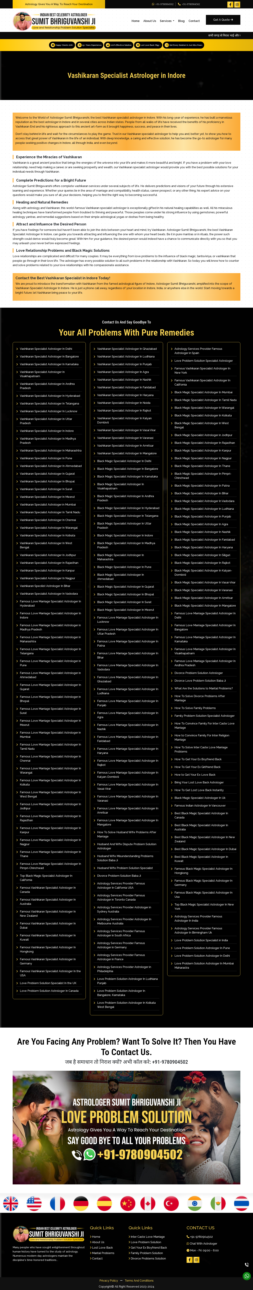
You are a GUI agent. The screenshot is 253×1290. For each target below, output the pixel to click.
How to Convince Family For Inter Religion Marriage (200, 737)
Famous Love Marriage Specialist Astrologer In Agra (126, 715)
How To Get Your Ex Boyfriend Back (196, 759)
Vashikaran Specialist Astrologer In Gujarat (45, 473)
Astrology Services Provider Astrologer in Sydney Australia (122, 909)
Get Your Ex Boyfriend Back (148, 1247)
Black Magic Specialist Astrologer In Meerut (124, 609)
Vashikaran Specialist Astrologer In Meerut (45, 496)
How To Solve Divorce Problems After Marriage (198, 698)
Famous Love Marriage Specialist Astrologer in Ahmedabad (48, 675)
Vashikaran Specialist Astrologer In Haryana (124, 395)
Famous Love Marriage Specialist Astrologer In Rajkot (126, 762)
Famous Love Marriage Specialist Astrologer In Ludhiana (126, 691)
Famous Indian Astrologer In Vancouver (198, 805)
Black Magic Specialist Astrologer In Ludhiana (202, 508)
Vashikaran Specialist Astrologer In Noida (122, 402)
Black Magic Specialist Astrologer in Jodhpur (201, 435)
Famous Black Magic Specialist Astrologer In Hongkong (201, 870)
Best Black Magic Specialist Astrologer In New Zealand (203, 839)
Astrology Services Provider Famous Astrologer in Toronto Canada (119, 897)
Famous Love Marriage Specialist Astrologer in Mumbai (48, 734)
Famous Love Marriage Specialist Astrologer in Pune (48, 663)
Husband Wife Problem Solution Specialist (123, 868)
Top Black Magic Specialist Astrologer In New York (202, 906)
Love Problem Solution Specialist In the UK (46, 983)
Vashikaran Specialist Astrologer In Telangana (47, 403)
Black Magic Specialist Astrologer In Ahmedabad (119, 576)
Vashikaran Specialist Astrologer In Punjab (123, 364)
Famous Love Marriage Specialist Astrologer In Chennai (48, 758)
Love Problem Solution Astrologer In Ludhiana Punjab (126, 981)
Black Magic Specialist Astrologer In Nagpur (201, 458)
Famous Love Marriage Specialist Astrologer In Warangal (48, 770)
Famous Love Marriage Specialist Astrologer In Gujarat (48, 687)
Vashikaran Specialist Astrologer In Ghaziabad (125, 348)
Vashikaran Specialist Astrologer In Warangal (47, 527)
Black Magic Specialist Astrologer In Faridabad (203, 539)
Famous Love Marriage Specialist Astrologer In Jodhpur (48, 806)
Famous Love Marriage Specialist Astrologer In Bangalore (203, 627)
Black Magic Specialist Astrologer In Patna (200, 485)
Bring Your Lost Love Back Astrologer (197, 782)
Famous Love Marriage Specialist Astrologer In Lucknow (126, 619)
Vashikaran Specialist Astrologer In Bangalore (47, 356)
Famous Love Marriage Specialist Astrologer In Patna (126, 643)
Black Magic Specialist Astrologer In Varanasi (202, 590)
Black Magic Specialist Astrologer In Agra (199, 524)
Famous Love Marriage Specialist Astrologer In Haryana (126, 750)
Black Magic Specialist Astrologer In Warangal (202, 407)
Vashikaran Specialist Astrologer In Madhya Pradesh (46, 440)
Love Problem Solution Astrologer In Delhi (200, 955)
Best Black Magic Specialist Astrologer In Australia (199, 827)
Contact (194, 21)
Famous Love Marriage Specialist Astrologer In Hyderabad (48, 603)
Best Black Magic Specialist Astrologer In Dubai (203, 849)
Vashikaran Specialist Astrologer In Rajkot (122, 410)
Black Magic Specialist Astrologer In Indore (123, 535)
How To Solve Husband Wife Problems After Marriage (125, 834)
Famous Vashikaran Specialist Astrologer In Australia (46, 901)
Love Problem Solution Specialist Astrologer (202, 360)
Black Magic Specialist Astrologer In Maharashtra (119, 557)
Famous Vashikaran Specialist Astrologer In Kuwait (46, 937)
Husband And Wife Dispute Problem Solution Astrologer (125, 846)
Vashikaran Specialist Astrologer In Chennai (46, 520)
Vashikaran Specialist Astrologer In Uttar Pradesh (44, 421)
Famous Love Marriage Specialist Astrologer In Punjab (126, 703)
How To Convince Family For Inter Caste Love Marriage (203, 725)
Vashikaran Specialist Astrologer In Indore (45, 430)
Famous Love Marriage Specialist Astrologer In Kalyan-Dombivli (126, 774)
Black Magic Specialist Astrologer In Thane (200, 465)
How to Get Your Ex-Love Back (193, 774)
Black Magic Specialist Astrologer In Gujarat (124, 586)
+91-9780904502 (163, 4)
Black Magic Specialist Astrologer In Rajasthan (203, 442)
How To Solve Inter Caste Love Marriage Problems (199, 749)
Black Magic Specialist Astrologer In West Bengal (200, 425)
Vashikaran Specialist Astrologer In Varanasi (123, 437)
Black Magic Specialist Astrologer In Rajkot (200, 562)
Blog (181, 21)
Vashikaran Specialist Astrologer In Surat (44, 489)
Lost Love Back (101, 1247)
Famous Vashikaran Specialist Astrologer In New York (200, 370)
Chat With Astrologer (202, 1243)
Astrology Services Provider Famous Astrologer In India (196, 918)
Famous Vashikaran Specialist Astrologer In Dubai (46, 925)
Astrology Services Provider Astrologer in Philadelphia (122, 969)
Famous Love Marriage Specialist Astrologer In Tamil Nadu (48, 746)
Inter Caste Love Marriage (147, 1236)
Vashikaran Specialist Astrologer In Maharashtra (49, 450)
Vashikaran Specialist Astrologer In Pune (44, 458)
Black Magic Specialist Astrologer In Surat (122, 602)
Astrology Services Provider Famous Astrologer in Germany (119, 945)
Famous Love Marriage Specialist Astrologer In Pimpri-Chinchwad (48, 866)
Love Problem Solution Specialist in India (199, 940)
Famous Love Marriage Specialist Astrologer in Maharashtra (48, 639)
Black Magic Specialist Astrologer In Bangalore (126, 468)
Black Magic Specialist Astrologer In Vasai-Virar (203, 582)
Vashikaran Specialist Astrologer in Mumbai (46, 504)
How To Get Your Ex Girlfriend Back (195, 766)
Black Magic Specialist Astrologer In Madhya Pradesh (124, 545)
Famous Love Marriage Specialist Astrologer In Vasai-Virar (126, 786)
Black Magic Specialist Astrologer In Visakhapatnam (119, 486)
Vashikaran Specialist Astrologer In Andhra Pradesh (45, 386)
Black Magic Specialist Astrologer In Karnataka (126, 476)
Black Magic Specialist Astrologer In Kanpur (201, 450)
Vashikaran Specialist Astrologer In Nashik (122, 379)
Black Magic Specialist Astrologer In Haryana (202, 547)
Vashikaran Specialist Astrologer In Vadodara (47, 593)
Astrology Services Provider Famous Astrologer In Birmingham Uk (196, 930)
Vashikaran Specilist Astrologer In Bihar (43, 585)
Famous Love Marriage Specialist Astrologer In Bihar (126, 655)
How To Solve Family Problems (193, 708)
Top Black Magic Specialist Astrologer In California (44, 877)
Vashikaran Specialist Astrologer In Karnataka (47, 364)
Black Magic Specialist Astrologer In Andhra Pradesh (124, 498)
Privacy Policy (109, 1280)
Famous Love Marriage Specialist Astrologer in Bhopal (48, 699)
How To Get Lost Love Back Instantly (197, 790)
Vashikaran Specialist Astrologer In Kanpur (45, 570)
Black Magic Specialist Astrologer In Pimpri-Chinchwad (201, 475)
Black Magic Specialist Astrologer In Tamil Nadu (204, 400)
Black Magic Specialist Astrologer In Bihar (199, 493)
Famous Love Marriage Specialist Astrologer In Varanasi (126, 798)
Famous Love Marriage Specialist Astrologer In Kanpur (48, 830)
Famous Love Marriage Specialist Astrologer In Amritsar (126, 810)
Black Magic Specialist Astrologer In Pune (122, 567)
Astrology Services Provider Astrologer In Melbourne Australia (122, 921)
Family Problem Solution (146, 1253)
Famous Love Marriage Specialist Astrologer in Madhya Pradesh (48, 627)
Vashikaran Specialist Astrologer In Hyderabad (48, 395)
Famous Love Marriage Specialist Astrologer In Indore (48, 615)
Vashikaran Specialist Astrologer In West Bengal (44, 545)
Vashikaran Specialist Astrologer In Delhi (44, 348)
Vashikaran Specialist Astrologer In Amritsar (124, 445)
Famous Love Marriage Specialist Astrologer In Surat (48, 710)
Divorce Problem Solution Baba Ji (117, 875)
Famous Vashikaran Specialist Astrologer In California (200, 382)
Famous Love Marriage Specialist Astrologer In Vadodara (126, 667)
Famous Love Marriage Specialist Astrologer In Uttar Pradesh (126, 631)
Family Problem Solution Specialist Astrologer (203, 715)
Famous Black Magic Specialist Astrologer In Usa (201, 894)
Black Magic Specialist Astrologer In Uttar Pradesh (122, 525)
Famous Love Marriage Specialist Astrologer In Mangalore (126, 822)
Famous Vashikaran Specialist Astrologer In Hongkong (46, 949)
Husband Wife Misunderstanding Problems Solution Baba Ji (123, 858)
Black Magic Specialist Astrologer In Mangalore (203, 605)
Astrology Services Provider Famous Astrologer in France (119, 957)
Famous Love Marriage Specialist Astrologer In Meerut (48, 722)
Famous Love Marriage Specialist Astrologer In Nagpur (48, 842)
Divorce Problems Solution (147, 1258)
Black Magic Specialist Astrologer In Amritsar (202, 597)
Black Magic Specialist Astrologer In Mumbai (201, 392)
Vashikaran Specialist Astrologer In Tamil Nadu (48, 512)
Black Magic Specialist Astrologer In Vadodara (202, 501)
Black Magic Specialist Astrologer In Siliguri (200, 555)
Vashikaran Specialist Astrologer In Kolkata (45, 535)
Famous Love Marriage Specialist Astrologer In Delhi (203, 615)
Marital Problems (102, 1253)
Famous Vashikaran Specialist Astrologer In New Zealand (46, 913)
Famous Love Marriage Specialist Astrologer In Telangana (48, 651)
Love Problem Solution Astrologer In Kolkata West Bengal (125, 1004)
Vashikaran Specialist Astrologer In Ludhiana (124, 356)
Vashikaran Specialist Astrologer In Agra (121, 371)
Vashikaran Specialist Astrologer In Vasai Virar (125, 430)
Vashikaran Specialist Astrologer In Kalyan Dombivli (123, 420)
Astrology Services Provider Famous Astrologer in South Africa (119, 933)
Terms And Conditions (139, 1280)
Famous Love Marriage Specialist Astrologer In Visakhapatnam (203, 651)
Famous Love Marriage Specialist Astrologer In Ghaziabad (126, 679)
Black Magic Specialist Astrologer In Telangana (126, 515)
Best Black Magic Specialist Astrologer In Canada (199, 815)
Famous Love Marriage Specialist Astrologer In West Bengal (48, 794)
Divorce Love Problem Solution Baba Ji (198, 680)
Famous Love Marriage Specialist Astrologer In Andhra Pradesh (203, 663)
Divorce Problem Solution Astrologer (197, 672)
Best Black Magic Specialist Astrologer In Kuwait (199, 859)
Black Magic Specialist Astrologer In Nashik (201, 531)
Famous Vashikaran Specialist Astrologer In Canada (46, 889)
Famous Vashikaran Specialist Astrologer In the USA (48, 973)
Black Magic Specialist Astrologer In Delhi (122, 461)
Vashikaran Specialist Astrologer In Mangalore (125, 453)
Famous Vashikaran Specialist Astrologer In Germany (46, 961)
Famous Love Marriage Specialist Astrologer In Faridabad (126, 739)
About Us (149, 21)
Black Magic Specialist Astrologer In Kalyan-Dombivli (201, 572)
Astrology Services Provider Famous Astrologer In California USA (119, 885)
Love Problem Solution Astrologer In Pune (200, 948)
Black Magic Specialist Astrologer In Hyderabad (126, 508)
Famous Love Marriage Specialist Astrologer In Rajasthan (48, 818)
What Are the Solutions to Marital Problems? (202, 688)
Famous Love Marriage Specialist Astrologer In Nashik (126, 727)
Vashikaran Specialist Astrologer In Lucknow (46, 411)
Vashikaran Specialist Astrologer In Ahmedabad (49, 465)
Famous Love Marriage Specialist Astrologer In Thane (48, 854)
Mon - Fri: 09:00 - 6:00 (203, 1250)
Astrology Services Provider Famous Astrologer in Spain (196, 351)
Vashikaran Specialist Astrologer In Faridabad (125, 387)
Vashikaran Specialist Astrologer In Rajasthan (47, 562)
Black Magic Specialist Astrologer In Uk (198, 797)
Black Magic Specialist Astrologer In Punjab (201, 516)
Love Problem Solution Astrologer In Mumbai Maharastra (202, 965)
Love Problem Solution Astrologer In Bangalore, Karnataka (119, 993)
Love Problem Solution (145, 1242)
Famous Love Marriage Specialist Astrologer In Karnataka (203, 639)
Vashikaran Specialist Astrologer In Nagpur (45, 578)
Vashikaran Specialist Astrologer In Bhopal (45, 481)
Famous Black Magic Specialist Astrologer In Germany (201, 882)
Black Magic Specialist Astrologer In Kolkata (201, 415)
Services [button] (166, 21)
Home (136, 21)
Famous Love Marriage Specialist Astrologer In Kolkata (48, 782)
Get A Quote (223, 19)
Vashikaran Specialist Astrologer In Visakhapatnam (40, 374)
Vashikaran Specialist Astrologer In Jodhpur (46, 555)
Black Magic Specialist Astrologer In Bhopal (124, 594)
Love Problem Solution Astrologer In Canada (47, 990)
